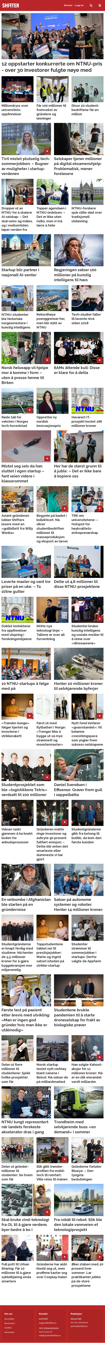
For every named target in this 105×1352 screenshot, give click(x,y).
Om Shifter (9, 1319)
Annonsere (9, 1332)
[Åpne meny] (100, 5)
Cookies (8, 1327)
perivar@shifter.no (79, 1326)
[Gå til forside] (16, 5)
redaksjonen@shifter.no (50, 1335)
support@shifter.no (47, 1323)
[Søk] (91, 5)
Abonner (68, 5)
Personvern (9, 1323)
